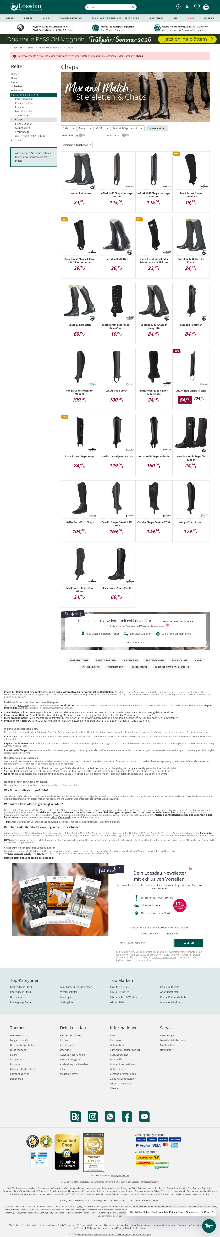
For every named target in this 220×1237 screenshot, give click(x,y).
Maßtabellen (167, 1045)
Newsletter (166, 1049)
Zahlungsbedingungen (123, 1078)
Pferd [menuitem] (10, 18)
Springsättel (67, 1002)
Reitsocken (21, 107)
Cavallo (27, 853)
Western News (151, 933)
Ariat (10, 853)
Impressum (116, 1040)
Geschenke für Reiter (22, 1045)
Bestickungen (167, 1035)
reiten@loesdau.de (120, 1175)
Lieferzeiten (117, 1069)
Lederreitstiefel (24, 98)
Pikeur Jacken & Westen (123, 997)
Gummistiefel (23, 127)
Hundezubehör (19, 1049)
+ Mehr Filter (157, 128)
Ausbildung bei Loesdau (74, 1064)
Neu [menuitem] (175, 18)
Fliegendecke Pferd (21, 987)
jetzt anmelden (135, 642)
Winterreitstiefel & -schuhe (30, 136)
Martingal (66, 997)
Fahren (14, 1054)
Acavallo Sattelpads (171, 1002)
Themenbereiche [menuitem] (71, 18)
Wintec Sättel (117, 1002)
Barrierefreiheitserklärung (125, 1049)
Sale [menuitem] (191, 18)
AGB (112, 1035)
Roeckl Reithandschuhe (173, 997)
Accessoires (17, 140)
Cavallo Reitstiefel (120, 987)
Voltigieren (16, 1059)
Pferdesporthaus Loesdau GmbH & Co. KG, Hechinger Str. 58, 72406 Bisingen (114, 1234)
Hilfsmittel (17, 90)
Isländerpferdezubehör (23, 1069)
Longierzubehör (19, 1040)
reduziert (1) (114, 135)
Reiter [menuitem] (28, 18)
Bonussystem (67, 1045)
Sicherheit (17, 86)
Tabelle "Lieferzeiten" (135, 1228)
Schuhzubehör (23, 123)
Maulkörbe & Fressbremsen (76, 987)
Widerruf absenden (121, 1083)
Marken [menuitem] (209, 18)
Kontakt (64, 1040)
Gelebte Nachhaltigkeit (73, 1054)
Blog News (173, 933)
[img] (206, 8)
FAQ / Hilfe (116, 1059)
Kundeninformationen (123, 1064)
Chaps (18, 119)
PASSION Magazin (70, 1059)
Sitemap (114, 1088)
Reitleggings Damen (21, 1002)
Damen (15, 74)
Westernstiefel (68, 992)
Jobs (62, 1069)
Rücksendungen (119, 1054)
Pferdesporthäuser (71, 1035)
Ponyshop (15, 1064)
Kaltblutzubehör (19, 1074)
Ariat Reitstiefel (169, 992)
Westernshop (17, 1035)
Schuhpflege (22, 131)
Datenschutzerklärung (164, 957)
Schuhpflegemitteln (61, 817)
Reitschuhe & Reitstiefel (24, 94)
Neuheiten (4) (70, 135)
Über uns (65, 1049)
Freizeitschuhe (23, 111)
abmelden (145, 960)
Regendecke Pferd (20, 992)
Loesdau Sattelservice (172, 1040)
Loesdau (18, 853)
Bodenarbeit (17, 1078)
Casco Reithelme (169, 987)
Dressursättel (18, 997)
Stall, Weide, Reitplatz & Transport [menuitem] (115, 18)
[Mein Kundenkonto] (187, 9)
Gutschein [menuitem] (156, 18)
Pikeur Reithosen (119, 992)
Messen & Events (70, 1074)
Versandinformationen (123, 1074)
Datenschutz (117, 1045)
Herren (15, 78)
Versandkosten (50, 1225)
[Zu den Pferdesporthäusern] (178, 7)
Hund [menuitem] (46, 18)
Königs (40, 853)
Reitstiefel (23, 705)
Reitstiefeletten (24, 103)
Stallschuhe (22, 115)
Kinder (15, 82)
